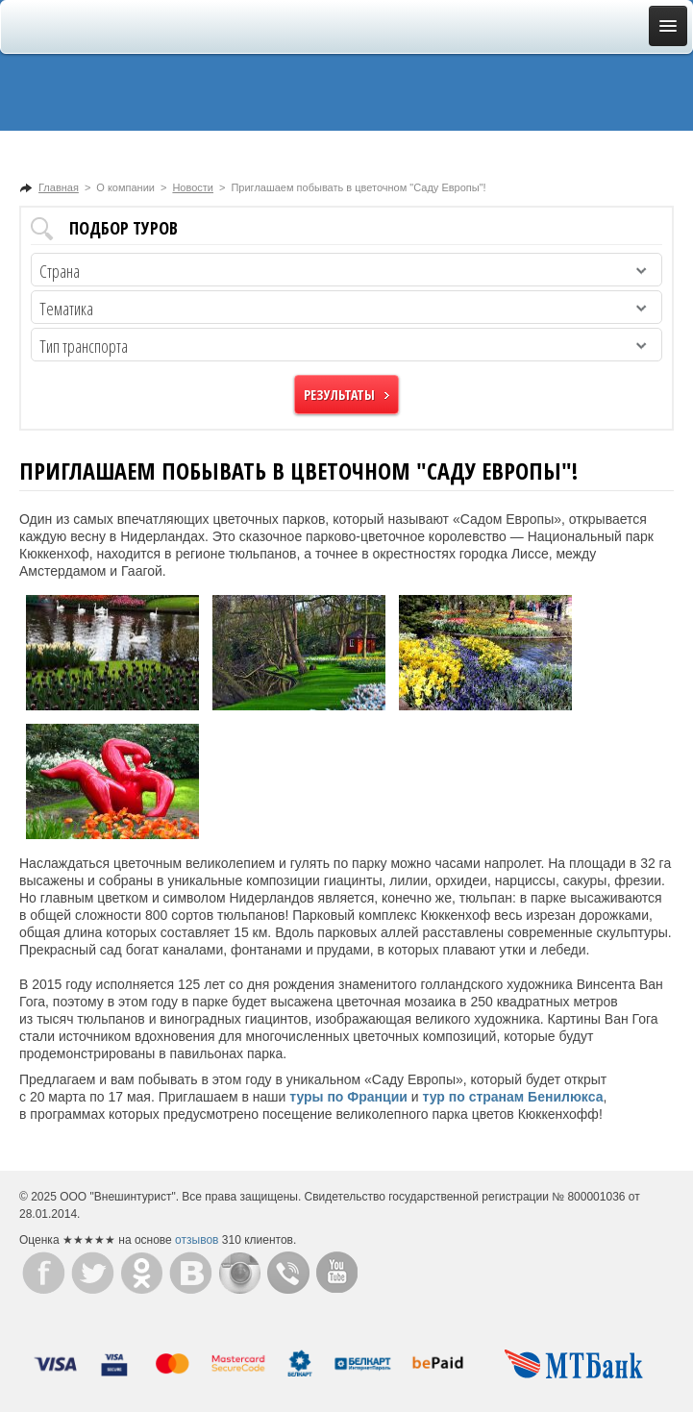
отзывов (196, 1240)
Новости (192, 187)
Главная (58, 187)
